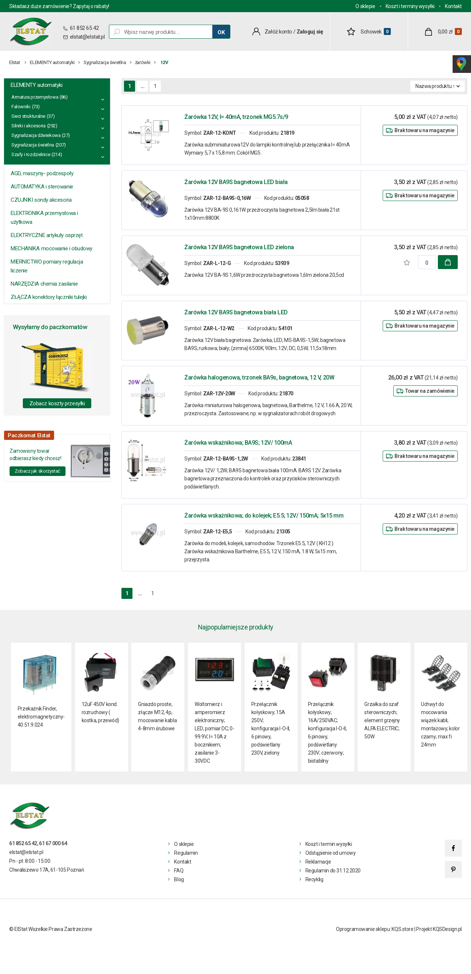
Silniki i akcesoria (28, 125)
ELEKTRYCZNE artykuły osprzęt (46, 235)
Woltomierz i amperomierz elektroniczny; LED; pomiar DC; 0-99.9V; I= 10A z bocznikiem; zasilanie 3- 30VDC (214, 732)
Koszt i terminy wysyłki (410, 6)
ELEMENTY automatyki (52, 62)
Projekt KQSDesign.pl (439, 929)
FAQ (178, 871)
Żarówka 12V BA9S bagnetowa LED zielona (239, 247)
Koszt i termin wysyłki (328, 844)
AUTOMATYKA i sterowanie (42, 186)
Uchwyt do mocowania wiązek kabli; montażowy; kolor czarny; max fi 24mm (440, 724)
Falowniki (21, 106)
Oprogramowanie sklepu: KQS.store (375, 929)
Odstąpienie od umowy (330, 853)
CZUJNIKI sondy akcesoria (41, 200)
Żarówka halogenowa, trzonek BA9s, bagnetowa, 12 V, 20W (259, 377)
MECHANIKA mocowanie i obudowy (51, 248)
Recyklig (314, 879)
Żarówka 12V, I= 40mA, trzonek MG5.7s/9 (236, 116)
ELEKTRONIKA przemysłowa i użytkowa (44, 217)
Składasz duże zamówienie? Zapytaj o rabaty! (59, 6)
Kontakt (453, 6)
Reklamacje (318, 862)
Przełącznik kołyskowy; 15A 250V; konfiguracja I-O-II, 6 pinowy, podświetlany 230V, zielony (270, 728)
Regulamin (186, 853)
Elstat (14, 62)
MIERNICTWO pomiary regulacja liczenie (47, 266)
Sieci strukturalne (28, 116)
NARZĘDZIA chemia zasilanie (44, 283)
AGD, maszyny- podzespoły (42, 173)
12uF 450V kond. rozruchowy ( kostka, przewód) (100, 712)
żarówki (142, 62)
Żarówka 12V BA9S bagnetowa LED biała (236, 182)
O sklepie (365, 6)
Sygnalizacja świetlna (105, 62)
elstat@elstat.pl (87, 36)
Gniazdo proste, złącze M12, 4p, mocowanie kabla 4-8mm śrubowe (157, 716)
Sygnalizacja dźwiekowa (35, 135)
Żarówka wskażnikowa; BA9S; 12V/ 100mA (238, 442)
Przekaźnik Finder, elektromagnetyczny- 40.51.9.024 (41, 717)
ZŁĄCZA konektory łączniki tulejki (48, 297)
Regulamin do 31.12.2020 (333, 871)
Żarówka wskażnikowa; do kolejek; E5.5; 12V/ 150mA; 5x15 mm (263, 515)
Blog (179, 879)
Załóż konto (278, 31)
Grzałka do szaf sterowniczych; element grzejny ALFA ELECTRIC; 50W (382, 720)
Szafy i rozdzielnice (30, 154)
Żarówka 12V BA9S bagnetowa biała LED (236, 312)
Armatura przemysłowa (34, 97)
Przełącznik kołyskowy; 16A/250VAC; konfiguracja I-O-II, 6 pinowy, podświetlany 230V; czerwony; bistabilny (327, 732)
